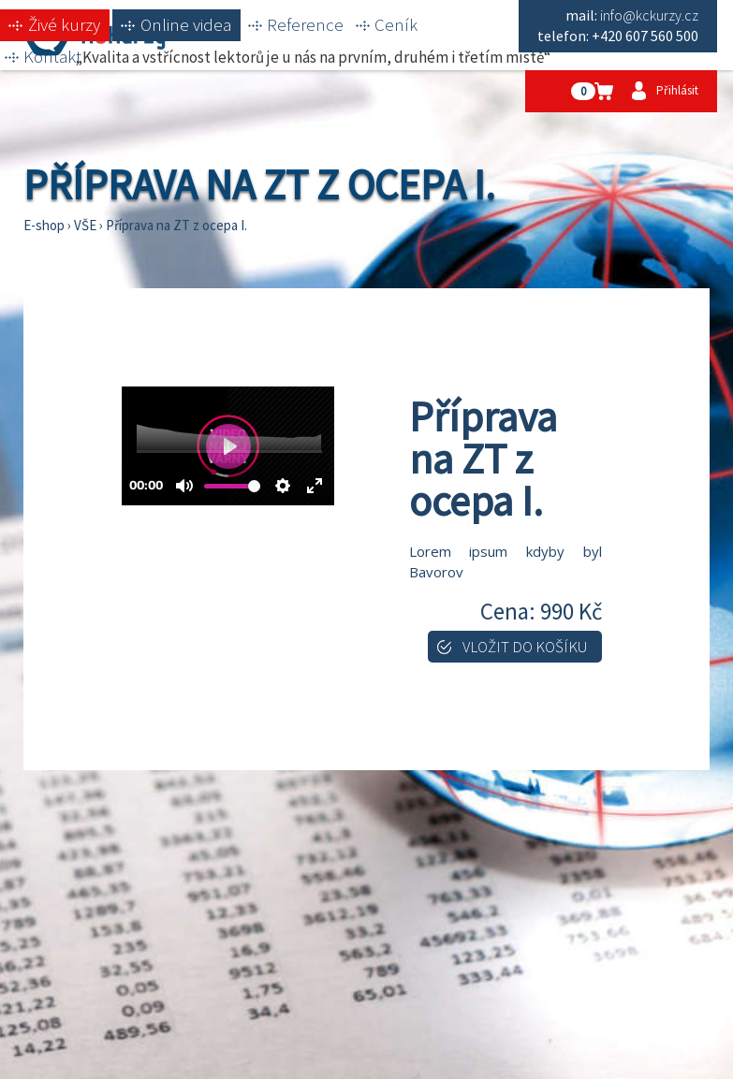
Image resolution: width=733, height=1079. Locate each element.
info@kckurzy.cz (649, 15)
